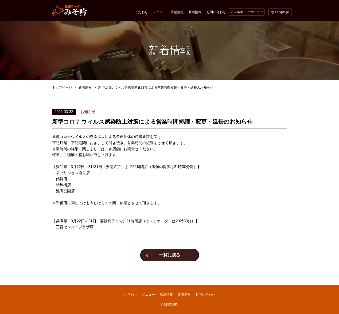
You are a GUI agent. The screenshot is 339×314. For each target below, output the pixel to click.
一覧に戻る (169, 255)
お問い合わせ (216, 12)
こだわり (141, 12)
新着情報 (195, 12)
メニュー (159, 12)
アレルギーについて (245, 12)
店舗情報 (177, 12)
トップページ (62, 87)
